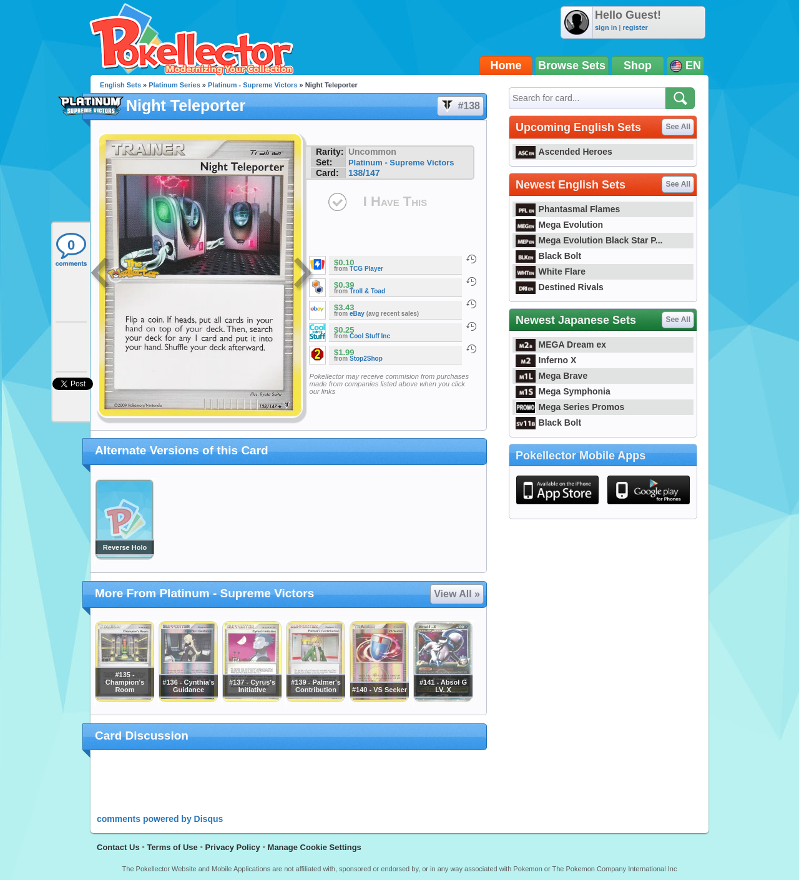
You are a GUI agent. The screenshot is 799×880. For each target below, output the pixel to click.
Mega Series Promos (570, 407)
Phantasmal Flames (568, 209)
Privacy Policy (232, 847)
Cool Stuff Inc (370, 336)
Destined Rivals (560, 287)
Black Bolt (548, 256)
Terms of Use (172, 847)
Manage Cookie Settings (314, 847)
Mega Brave (551, 376)
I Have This (395, 201)
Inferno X (546, 360)
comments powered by (160, 819)
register (634, 27)
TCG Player (366, 268)
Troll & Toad (367, 291)
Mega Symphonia (563, 391)
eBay (357, 313)
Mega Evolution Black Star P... (589, 240)
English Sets (120, 85)
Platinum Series (174, 85)
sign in (606, 27)
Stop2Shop (366, 358)
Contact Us (118, 847)
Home (506, 65)
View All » (457, 594)
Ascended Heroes (564, 152)
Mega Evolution (559, 225)
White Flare (551, 271)
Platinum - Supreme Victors (252, 85)
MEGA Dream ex (561, 345)
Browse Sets (571, 65)
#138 (459, 106)
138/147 (364, 173)
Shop (638, 65)
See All (677, 126)
